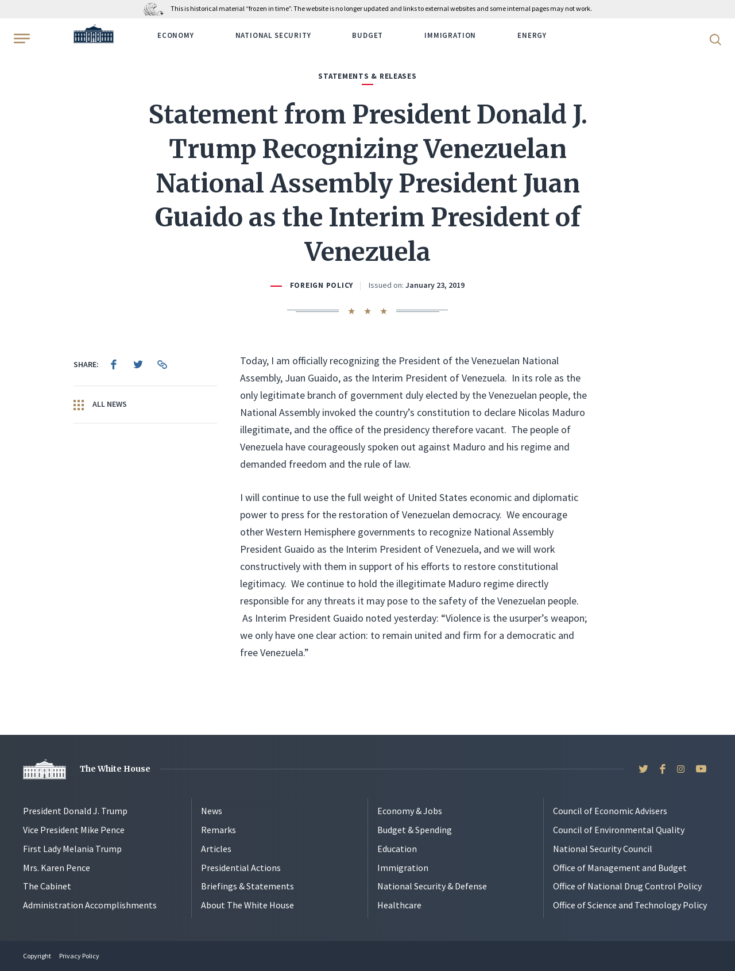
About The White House (247, 905)
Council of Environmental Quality (618, 829)
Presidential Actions (241, 867)
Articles (216, 848)
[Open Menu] (20, 38)
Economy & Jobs (409, 810)
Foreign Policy (321, 285)
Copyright (37, 955)
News (211, 810)
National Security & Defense (432, 886)
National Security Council (602, 848)
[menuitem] (114, 364)
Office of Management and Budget (620, 867)
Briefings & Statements (247, 886)
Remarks (218, 829)
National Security (273, 35)
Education (397, 848)
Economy (175, 35)
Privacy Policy (79, 955)
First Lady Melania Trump (72, 848)
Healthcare (399, 905)
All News (100, 404)
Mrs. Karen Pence (56, 867)
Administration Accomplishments (90, 905)
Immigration (450, 35)
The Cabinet (47, 886)
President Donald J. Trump (75, 810)
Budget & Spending (414, 829)
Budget (367, 35)
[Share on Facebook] (114, 364)
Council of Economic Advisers (610, 810)
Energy (532, 35)
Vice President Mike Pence (74, 829)
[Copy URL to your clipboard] (162, 364)
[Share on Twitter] (138, 364)
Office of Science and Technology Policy (630, 905)
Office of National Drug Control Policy (627, 886)
